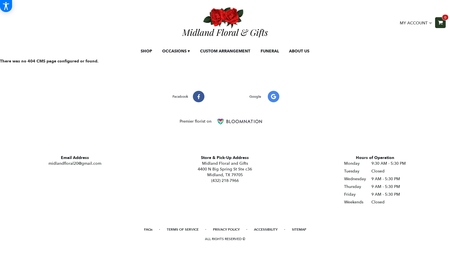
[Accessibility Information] (6, 6)
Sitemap (299, 229)
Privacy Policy (226, 229)
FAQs (148, 229)
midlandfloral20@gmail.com (75, 163)
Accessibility (266, 229)
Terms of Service (183, 229)
